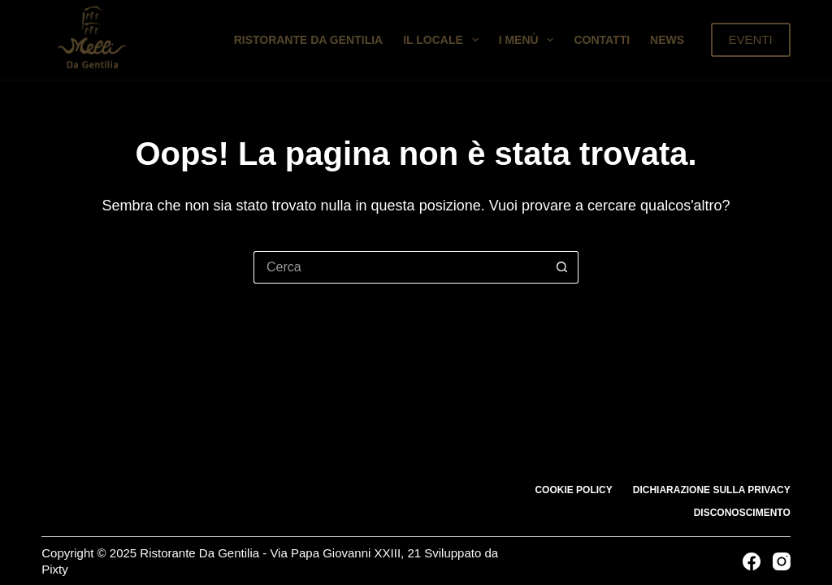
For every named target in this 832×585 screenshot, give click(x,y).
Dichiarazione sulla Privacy (712, 490)
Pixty (54, 569)
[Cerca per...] (400, 267)
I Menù (530, 40)
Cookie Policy (573, 490)
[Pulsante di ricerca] (562, 267)
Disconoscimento (742, 512)
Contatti (602, 39)
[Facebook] (751, 561)
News (667, 39)
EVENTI (751, 39)
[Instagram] (782, 561)
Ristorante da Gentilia (309, 39)
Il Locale (443, 40)
